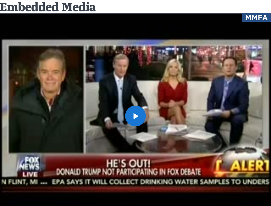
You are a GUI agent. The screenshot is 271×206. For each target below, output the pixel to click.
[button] (135, 116)
